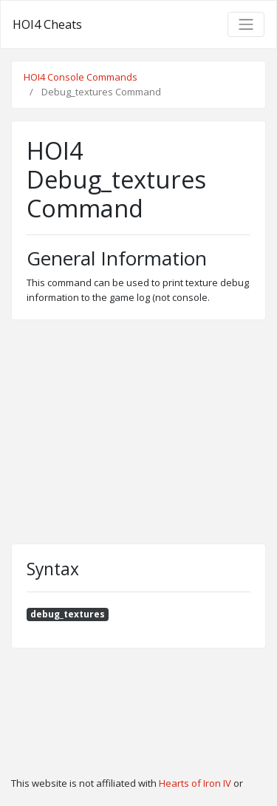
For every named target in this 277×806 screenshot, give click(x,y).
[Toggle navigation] (246, 24)
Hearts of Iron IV (195, 783)
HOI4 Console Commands (80, 77)
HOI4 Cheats (47, 24)
